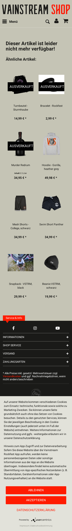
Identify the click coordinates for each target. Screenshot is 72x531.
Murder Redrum (20, 165)
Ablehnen (36, 490)
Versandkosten (12, 376)
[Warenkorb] (66, 22)
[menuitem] (10, 22)
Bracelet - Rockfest (51, 106)
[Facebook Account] (13, 328)
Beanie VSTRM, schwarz (51, 286)
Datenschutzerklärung (36, 510)
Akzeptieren (36, 500)
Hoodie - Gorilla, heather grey (51, 167)
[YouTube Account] (57, 328)
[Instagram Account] (35, 328)
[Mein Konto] (56, 22)
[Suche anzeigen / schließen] (47, 22)
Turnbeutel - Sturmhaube (20, 108)
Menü (10, 21)
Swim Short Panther (51, 224)
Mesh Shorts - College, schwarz (21, 226)
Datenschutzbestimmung (41, 525)
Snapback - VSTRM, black (20, 286)
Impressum (24, 525)
